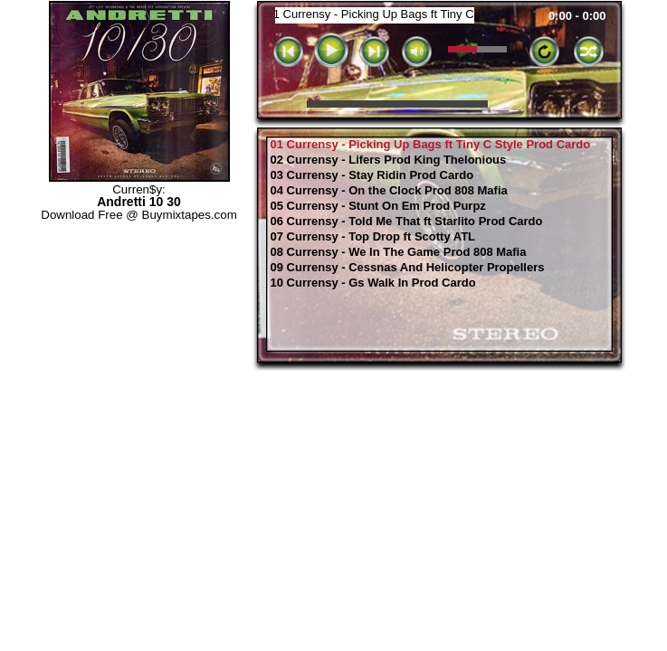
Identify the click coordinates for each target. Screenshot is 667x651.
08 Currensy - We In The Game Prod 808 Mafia (399, 252)
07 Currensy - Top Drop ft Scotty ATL (373, 237)
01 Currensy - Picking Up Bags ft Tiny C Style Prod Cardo (431, 144)
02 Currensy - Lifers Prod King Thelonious (389, 160)
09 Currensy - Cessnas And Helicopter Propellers (408, 267)
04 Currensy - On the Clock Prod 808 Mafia (389, 190)
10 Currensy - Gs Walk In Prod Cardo (373, 283)
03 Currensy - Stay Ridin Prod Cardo (372, 175)
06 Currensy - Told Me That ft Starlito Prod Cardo (407, 221)
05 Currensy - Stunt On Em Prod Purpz (378, 206)
